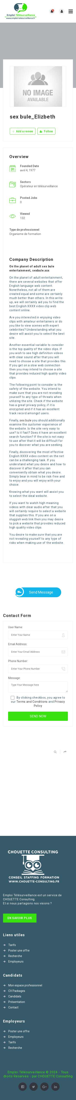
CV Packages (16, 991)
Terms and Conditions (32, 701)
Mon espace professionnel (25, 985)
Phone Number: (18, 661)
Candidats (14, 996)
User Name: (15, 627)
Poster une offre (19, 950)
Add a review (22, 131)
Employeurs (16, 961)
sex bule (25, 420)
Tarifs (12, 945)
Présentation (16, 1002)
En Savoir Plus (19, 918)
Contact (13, 1007)
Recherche (15, 956)
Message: (14, 678)
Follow (46, 131)
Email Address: (17, 644)
